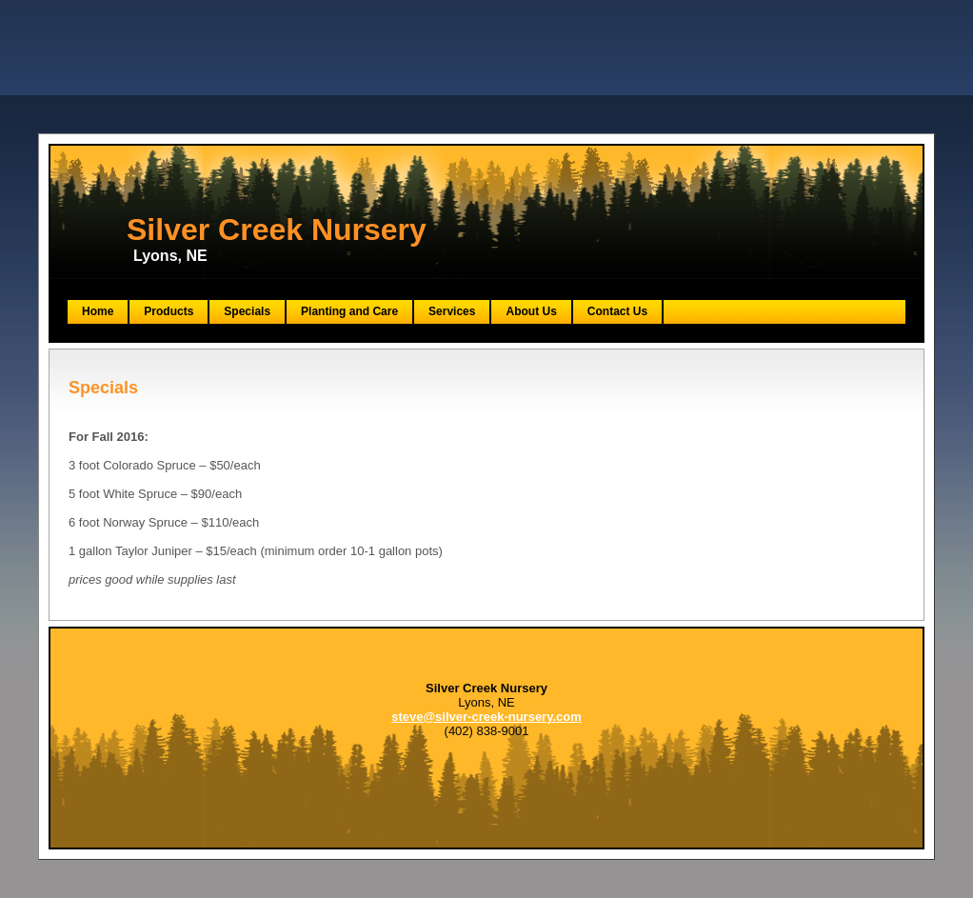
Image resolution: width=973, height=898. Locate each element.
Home (97, 311)
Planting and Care (349, 311)
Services (451, 311)
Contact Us (617, 311)
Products (168, 311)
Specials (247, 311)
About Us (531, 311)
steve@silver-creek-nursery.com (486, 716)
